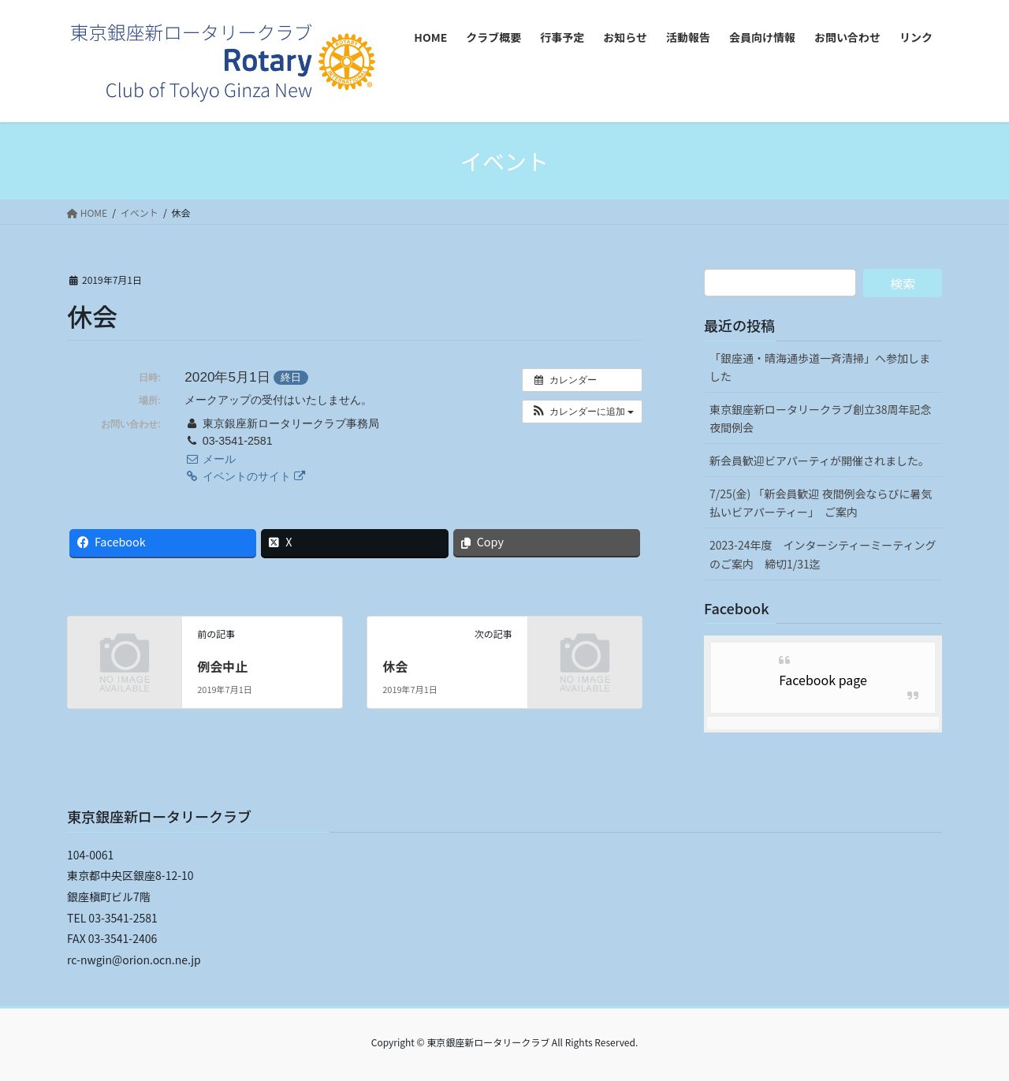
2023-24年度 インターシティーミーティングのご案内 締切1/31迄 (822, 554)
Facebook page (823, 679)
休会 (395, 666)
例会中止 (222, 666)
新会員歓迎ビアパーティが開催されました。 (819, 460)
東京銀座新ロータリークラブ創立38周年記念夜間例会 (820, 418)
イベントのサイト (244, 476)
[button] (582, 412)
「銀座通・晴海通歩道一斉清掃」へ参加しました (819, 367)
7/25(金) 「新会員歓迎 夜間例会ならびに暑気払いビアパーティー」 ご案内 (821, 503)
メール (209, 459)
